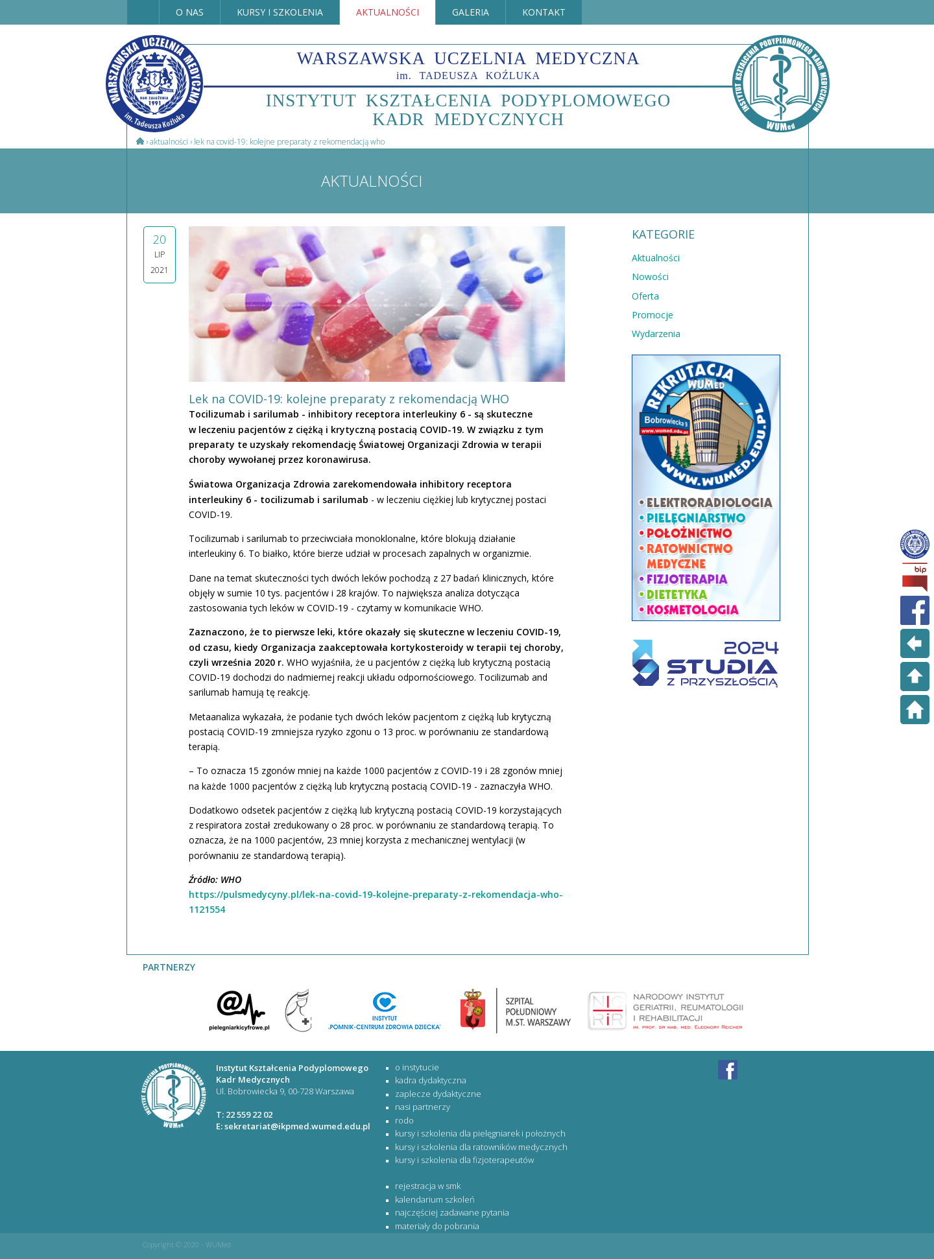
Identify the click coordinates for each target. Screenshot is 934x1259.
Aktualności (169, 141)
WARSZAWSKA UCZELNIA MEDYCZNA (468, 65)
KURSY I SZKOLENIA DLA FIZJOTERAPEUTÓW (464, 1160)
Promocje (652, 315)
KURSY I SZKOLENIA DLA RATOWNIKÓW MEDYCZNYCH (481, 1147)
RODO (404, 1120)
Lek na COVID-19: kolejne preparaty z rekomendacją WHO (289, 141)
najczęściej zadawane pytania (452, 1212)
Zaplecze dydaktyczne (438, 1094)
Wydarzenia (656, 333)
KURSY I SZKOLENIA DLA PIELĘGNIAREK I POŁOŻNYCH (480, 1133)
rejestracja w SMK (428, 1186)
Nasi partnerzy (422, 1106)
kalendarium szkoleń (435, 1199)
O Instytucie (417, 1067)
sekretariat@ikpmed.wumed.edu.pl (297, 1126)
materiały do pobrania (437, 1226)
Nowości (650, 276)
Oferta (645, 296)
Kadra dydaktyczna (430, 1080)
